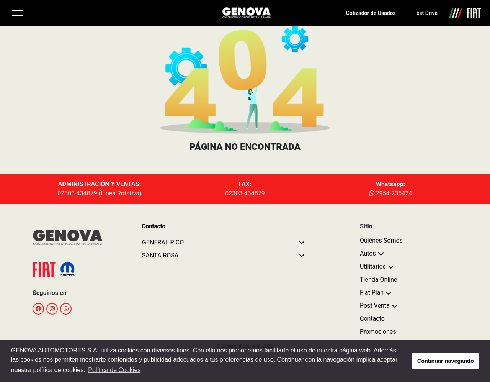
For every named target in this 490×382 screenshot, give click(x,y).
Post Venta (375, 305)
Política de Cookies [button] (114, 370)
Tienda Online (378, 279)
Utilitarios (373, 266)
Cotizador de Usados (371, 13)
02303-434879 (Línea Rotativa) (99, 193)
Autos (368, 253)
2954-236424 (390, 193)
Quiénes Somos (381, 240)
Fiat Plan (372, 292)
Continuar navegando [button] (445, 361)
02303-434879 (245, 193)
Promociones (378, 331)
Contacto (372, 318)
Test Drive (425, 13)
